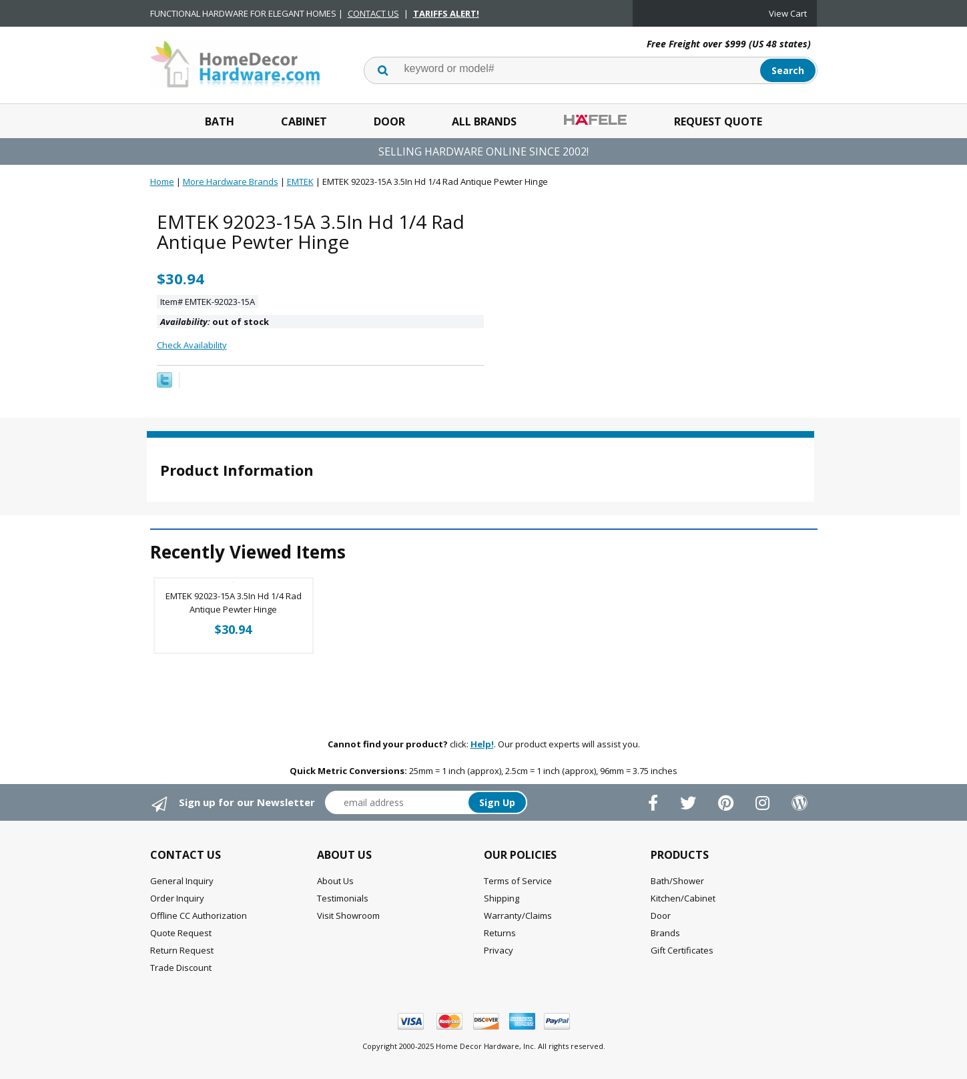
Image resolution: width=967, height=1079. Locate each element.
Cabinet (304, 121)
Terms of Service (518, 881)
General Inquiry (182, 881)
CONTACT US (373, 13)
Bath (219, 121)
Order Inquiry (177, 898)
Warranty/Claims (518, 916)
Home (162, 181)
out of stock (214, 322)
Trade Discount (181, 968)
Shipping (501, 898)
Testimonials (342, 898)
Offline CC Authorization (198, 916)
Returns (500, 933)
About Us (335, 881)
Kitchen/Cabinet (683, 898)
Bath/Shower (677, 881)
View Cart (788, 13)
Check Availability (192, 345)
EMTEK (300, 181)
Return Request (182, 950)
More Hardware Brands (230, 181)
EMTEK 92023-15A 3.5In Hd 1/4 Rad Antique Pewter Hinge (234, 602)
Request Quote (718, 121)
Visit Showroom (348, 916)
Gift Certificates (682, 950)
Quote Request (181, 933)
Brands (665, 933)
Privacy (498, 950)
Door (389, 121)
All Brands (484, 121)
